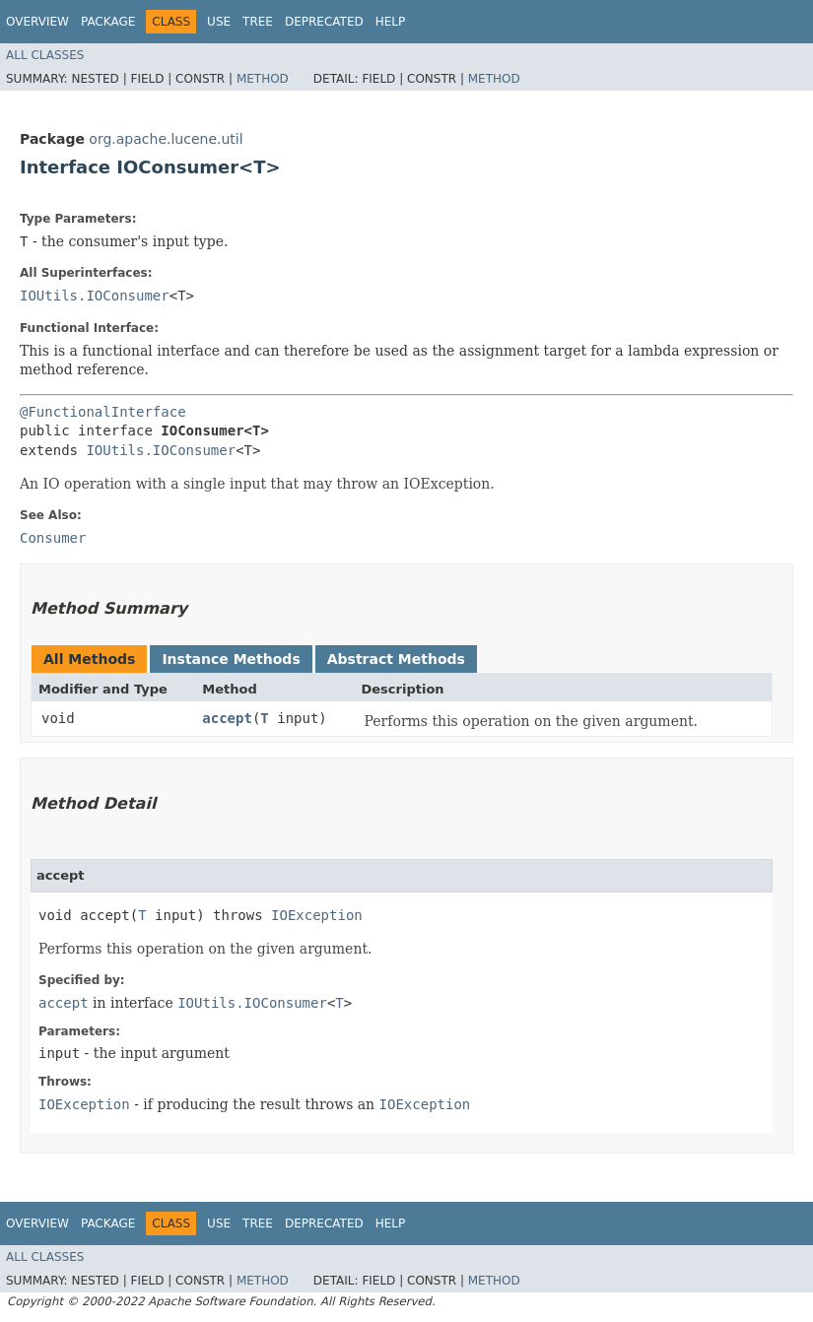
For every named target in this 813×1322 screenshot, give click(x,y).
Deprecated (324, 22)
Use (219, 22)
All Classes (45, 55)
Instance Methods (231, 659)
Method (263, 79)
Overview (37, 22)
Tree (257, 22)
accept (227, 718)
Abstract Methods (396, 659)
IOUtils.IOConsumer (94, 295)
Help (390, 22)
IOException (317, 915)
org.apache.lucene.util (165, 139)
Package (108, 22)
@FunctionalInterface (103, 412)
